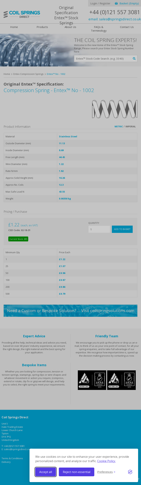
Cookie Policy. (106, 461)
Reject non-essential (76, 472)
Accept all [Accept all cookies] (45, 472)
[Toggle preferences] (106, 472)
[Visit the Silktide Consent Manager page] (130, 472)
